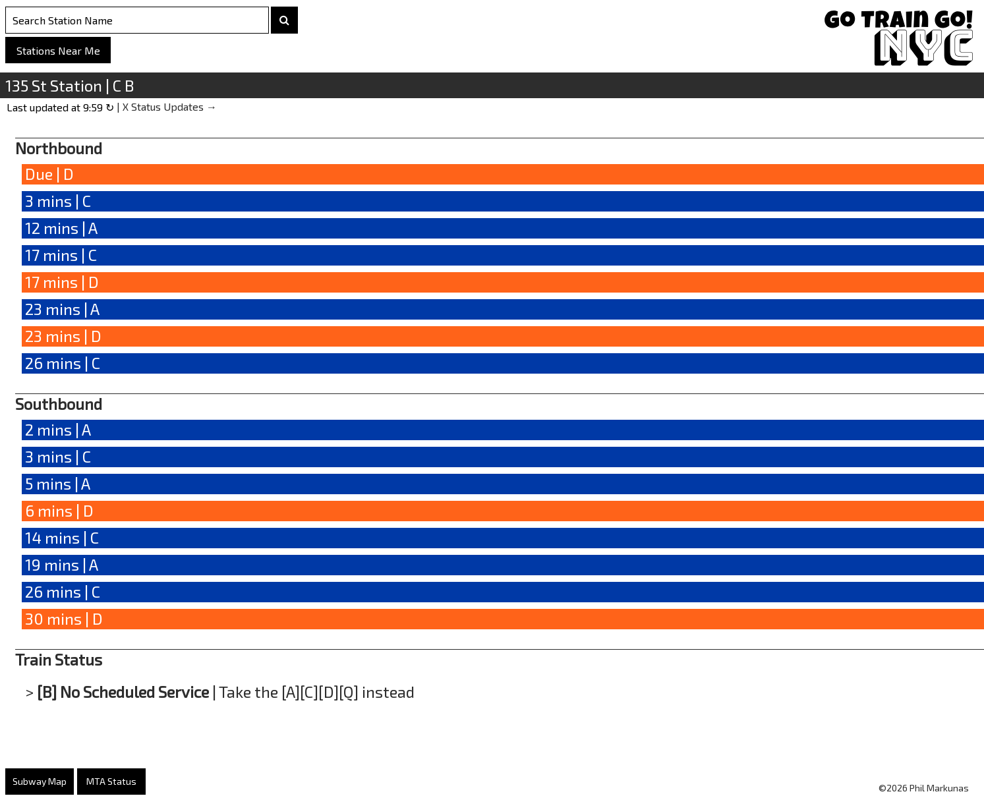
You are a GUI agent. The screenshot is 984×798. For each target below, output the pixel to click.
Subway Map (40, 781)
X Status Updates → (170, 106)
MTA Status (111, 781)
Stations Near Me (58, 50)
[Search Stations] (137, 20)
